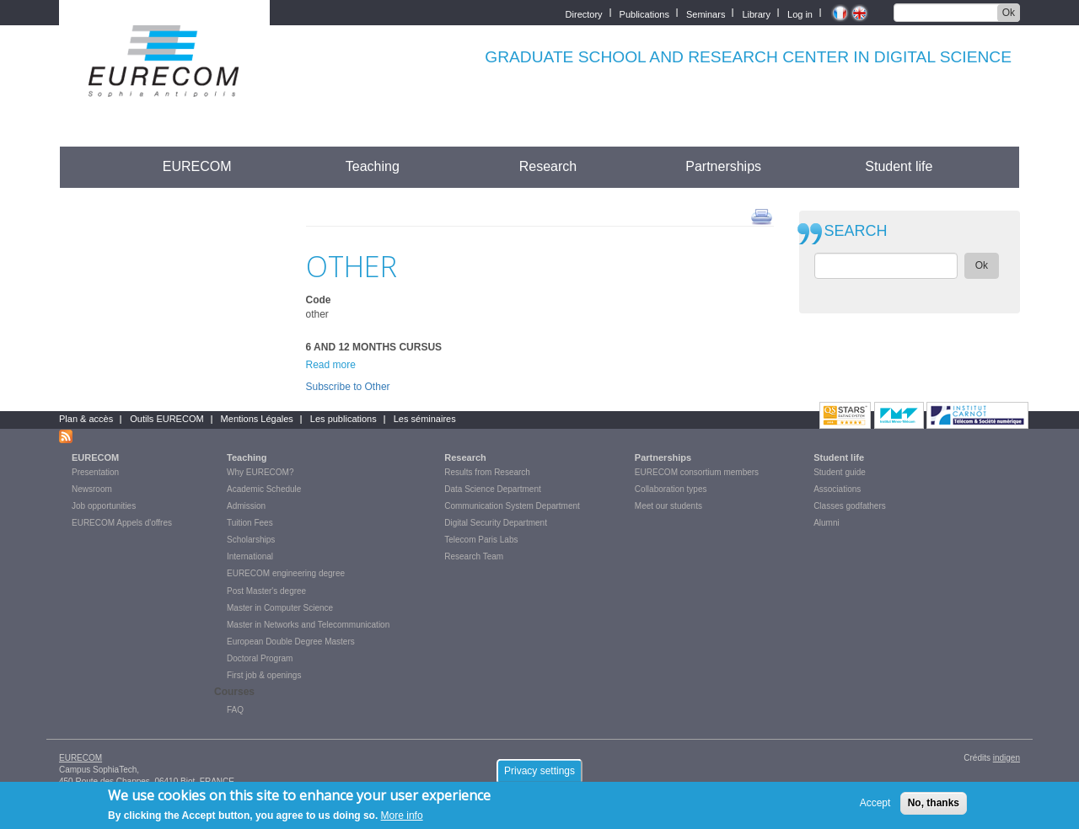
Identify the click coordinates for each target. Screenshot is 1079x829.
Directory (584, 13)
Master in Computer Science (280, 607)
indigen (1006, 757)
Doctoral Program (260, 658)
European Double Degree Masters (291, 641)
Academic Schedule (264, 489)
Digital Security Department (495, 522)
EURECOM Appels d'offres (122, 522)
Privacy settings (539, 771)
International (250, 556)
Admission (246, 506)
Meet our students (668, 506)
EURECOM (197, 166)
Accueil (90, 166)
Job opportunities (104, 506)
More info (402, 815)
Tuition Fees (250, 522)
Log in (800, 13)
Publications (644, 13)
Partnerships (723, 166)
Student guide (839, 472)
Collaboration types (671, 489)
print (761, 216)
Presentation (95, 472)
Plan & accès (86, 419)
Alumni (826, 522)
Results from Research (487, 472)
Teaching (373, 166)
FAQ (235, 709)
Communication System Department (512, 506)
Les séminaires (425, 419)
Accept (875, 803)
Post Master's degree (266, 591)
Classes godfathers (849, 506)
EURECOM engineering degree (286, 573)
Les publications (343, 419)
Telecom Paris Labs (481, 539)
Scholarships (251, 539)
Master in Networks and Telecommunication (308, 624)
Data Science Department (492, 489)
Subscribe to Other (348, 387)
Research (548, 166)
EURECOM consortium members (697, 472)
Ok (1008, 13)
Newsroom (92, 489)
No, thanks (933, 803)
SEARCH (856, 231)
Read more (331, 365)
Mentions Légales (257, 419)
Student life (898, 166)
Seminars (705, 13)
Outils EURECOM (166, 419)
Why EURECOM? (260, 472)
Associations (837, 489)
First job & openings (264, 675)
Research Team (473, 556)
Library (756, 13)
